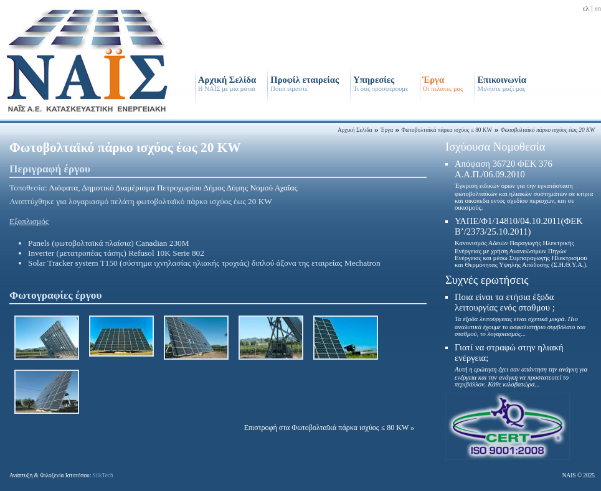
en (598, 8)
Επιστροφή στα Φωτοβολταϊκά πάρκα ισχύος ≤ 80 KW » (329, 427)
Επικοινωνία (502, 83)
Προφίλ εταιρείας (304, 83)
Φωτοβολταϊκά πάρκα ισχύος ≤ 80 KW (446, 130)
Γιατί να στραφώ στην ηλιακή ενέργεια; (521, 365)
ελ (586, 8)
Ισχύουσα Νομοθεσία (495, 146)
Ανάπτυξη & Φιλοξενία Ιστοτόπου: (61, 475)
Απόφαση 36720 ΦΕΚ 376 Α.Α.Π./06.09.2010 (524, 185)
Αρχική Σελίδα (227, 83)
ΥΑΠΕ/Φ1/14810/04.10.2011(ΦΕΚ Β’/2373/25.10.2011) (521, 242)
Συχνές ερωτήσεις (487, 279)
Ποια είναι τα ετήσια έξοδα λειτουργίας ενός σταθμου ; (520, 314)
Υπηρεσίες (380, 83)
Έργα (443, 83)
